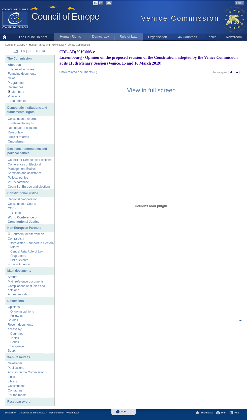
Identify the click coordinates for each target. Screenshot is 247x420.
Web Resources (18, 357)
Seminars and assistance (25, 173)
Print (223, 412)
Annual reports (17, 294)
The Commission (19, 58)
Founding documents (22, 73)
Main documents (19, 270)
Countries (16, 333)
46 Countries (187, 37)
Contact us (15, 390)
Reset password (18, 401)
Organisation (157, 37)
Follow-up (16, 316)
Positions (14, 96)
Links (11, 377)
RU (44, 51)
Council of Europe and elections (29, 186)
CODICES (15, 208)
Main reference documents (26, 281)
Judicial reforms (18, 137)
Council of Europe (65, 16)
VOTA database (18, 182)
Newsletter (15, 363)
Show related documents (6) (78, 72)
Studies (13, 320)
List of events (19, 260)
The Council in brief (33, 37)
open (124, 411)
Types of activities (22, 69)
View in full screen (151, 90)
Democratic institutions (23, 128)
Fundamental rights (21, 123)
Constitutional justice (22, 193)
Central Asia (16, 238)
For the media (17, 395)
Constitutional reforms (22, 119)
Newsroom (234, 37)
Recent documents (20, 324)
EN (95, 3)
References (15, 87)
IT (37, 51)
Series (14, 342)
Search (12, 350)
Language (17, 346)
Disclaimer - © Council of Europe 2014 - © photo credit (34, 412)
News (11, 78)
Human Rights (70, 36)
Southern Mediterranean (27, 234)
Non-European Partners (24, 228)
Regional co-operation (22, 199)
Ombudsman (16, 141)
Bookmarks (207, 412)
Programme (16, 83)
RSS (236, 412)
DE (30, 51)
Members (17, 92)
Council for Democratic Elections (29, 160)
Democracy (100, 36)
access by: (15, 329)
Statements (18, 101)
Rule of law (15, 132)
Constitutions (16, 386)
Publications (16, 368)
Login (239, 3)
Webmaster (72, 412)
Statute (12, 277)
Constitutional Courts (22, 204)
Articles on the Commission (26, 372)
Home (6, 37)
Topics (211, 37)
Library (12, 381)
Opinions (14, 307)
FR (100, 3)
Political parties (18, 177)
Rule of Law (128, 36)
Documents (15, 301)
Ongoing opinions (22, 311)
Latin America (20, 264)
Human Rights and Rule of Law (46, 44)
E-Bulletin (14, 213)
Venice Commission (79, 44)
